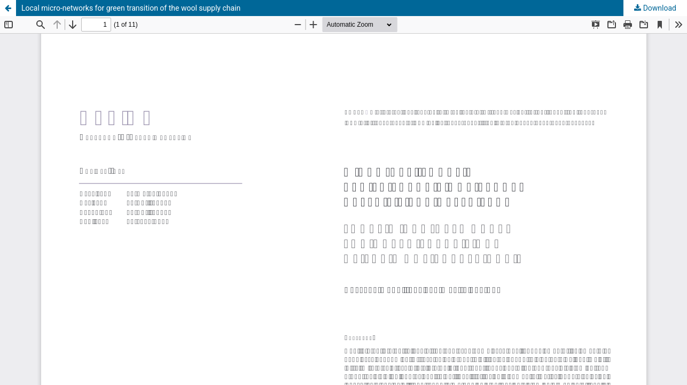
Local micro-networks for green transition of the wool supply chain (130, 8)
